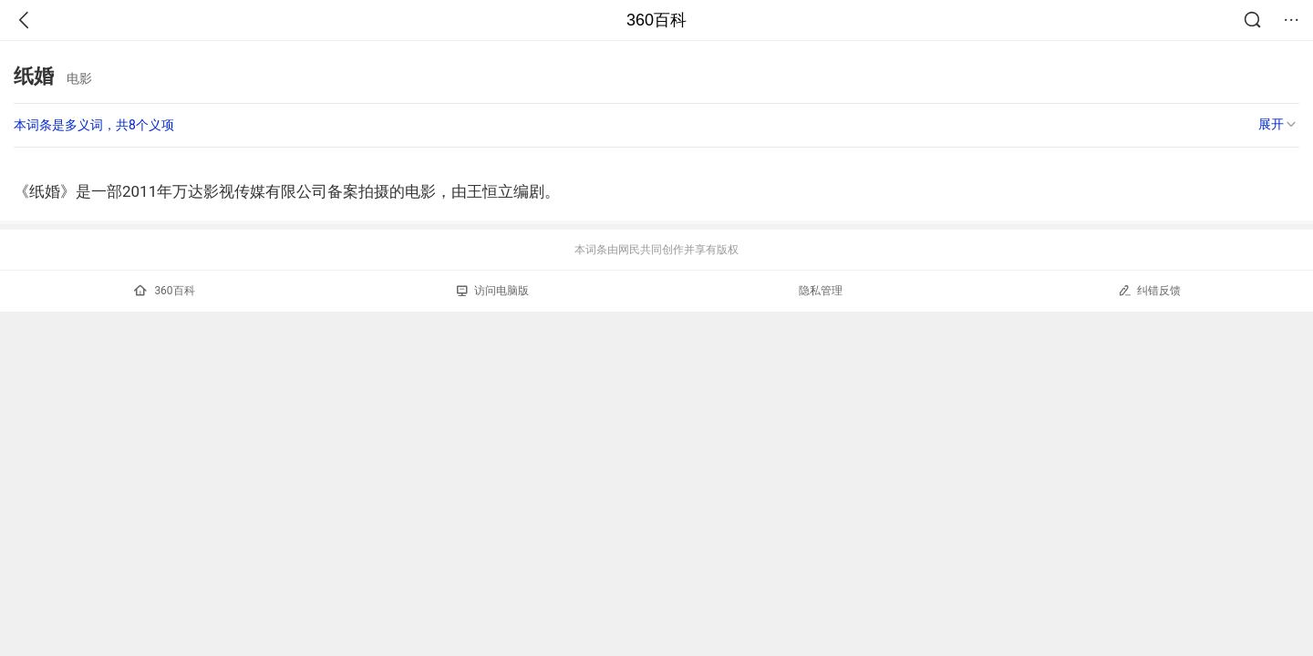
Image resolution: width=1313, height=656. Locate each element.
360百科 (656, 20)
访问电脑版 (493, 290)
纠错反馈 (1149, 290)
